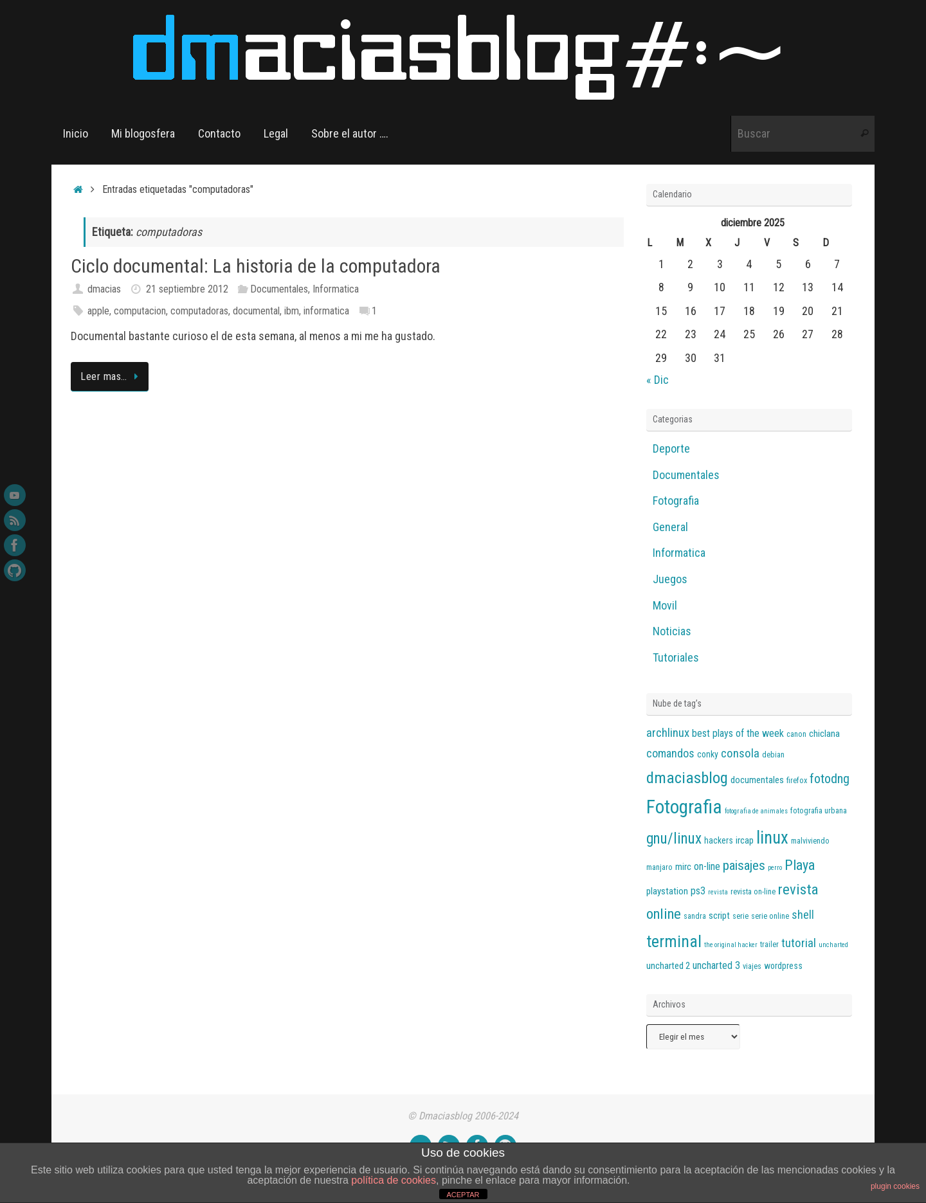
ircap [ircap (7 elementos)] (745, 840)
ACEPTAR (462, 1194)
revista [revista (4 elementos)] (718, 892)
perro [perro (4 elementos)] (775, 868)
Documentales (279, 289)
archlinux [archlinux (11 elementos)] (667, 733)
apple (98, 311)
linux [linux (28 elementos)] (772, 838)
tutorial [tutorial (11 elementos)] (798, 943)
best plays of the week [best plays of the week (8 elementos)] (738, 733)
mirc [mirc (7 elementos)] (683, 867)
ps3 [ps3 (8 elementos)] (698, 891)
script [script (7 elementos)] (719, 915)
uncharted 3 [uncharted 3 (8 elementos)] (716, 965)
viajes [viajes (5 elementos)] (752, 966)
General (670, 527)
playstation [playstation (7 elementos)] (667, 891)
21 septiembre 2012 (187, 289)
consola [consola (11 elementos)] (740, 753)
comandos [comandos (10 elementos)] (670, 753)
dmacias (104, 289)
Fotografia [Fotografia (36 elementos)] (684, 807)
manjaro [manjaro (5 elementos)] (659, 867)
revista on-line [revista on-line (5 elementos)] (753, 891)
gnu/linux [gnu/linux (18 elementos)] (674, 838)
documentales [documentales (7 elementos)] (757, 780)
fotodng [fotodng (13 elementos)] (829, 778)
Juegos (670, 579)
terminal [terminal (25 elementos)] (674, 941)
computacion (140, 311)
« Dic (657, 379)
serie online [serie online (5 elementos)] (770, 916)
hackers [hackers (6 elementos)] (718, 840)
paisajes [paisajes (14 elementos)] (744, 865)
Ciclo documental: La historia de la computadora (255, 266)
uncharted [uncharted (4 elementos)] (833, 945)
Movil (665, 605)
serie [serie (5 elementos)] (740, 916)
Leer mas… (111, 376)
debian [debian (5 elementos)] (773, 754)
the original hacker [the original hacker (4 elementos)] (731, 945)
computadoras (199, 311)
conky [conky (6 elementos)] (707, 754)
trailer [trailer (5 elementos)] (769, 944)
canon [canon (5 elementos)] (796, 734)
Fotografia (676, 500)
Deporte (671, 448)
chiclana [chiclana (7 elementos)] (824, 733)
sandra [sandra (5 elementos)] (695, 916)
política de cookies (393, 1180)
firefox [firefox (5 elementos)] (796, 780)
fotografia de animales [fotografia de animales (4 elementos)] (756, 811)
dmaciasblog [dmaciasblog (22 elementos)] (687, 777)
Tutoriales (676, 657)
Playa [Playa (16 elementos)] (800, 865)
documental (256, 311)
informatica (326, 311)
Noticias (672, 631)
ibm (291, 311)
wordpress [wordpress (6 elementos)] (783, 966)
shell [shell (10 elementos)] (803, 914)
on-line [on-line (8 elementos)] (707, 866)
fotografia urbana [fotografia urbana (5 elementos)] (818, 810)
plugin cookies (895, 1186)
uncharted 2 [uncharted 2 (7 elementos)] (668, 966)
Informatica (336, 289)
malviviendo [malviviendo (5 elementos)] (810, 841)
